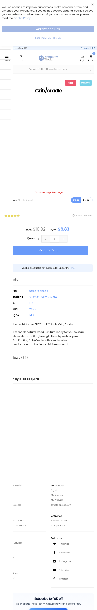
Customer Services (12, 542)
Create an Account (61, 504)
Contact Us (8, 556)
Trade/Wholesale (12, 504)
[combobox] (48, 69)
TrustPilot (64, 543)
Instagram (65, 561)
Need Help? (89, 48)
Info (73, 268)
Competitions (58, 525)
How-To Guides (59, 520)
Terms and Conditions (14, 525)
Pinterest (63, 578)
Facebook (64, 552)
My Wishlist (57, 499)
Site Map (7, 499)
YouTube (64, 570)
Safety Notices (10, 572)
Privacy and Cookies (13, 520)
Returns (7, 552)
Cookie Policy (22, 18)
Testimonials (9, 577)
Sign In (54, 490)
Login (82, 60)
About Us (7, 495)
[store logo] (48, 56)
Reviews (18, 357)
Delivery (7, 547)
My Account (57, 495)
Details (13, 279)
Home (6, 490)
